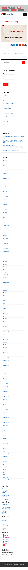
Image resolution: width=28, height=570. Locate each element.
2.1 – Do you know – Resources (8, 103)
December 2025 (6, 170)
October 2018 (5, 363)
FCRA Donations (5, 498)
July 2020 (5, 316)
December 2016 (6, 414)
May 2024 (5, 212)
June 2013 (5, 466)
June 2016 (5, 430)
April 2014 (5, 448)
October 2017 (5, 394)
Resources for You (5, 513)
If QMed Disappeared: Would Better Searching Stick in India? (14, 147)
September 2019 (6, 337)
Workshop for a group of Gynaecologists (20, 54)
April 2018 (5, 378)
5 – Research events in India (8, 113)
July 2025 (5, 183)
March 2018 (5, 381)
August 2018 (5, 368)
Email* (9, 80)
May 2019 (5, 344)
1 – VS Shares (5, 95)
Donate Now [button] (21, 10)
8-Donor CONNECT (6, 121)
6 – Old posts (5, 116)
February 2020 (5, 324)
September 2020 (6, 311)
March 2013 (5, 474)
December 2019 (6, 329)
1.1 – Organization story (7, 98)
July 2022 (4, 256)
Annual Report (5, 499)
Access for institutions (6, 505)
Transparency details (6, 496)
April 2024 (5, 214)
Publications (4, 494)
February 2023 (5, 238)
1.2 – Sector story (6, 100)
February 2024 (5, 220)
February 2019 (5, 352)
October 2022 (5, 248)
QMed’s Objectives (5, 490)
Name (9, 75)
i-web (3, 519)
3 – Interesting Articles (7, 108)
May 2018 (5, 375)
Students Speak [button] (6, 10)
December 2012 (6, 479)
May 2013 (4, 469)
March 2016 (5, 438)
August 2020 (5, 313)
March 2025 (5, 194)
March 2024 (5, 217)
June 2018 (5, 373)
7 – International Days (7, 118)
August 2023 (5, 227)
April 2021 (5, 295)
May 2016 (5, 433)
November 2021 (6, 277)
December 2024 (6, 201)
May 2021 (4, 292)
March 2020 (5, 321)
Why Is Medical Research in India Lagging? (10, 150)
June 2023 (5, 233)
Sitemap (3, 529)
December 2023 (6, 225)
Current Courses (5, 504)
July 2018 (4, 370)
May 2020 (5, 318)
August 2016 (5, 425)
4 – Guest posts (6, 111)
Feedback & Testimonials (7, 509)
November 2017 (6, 391)
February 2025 (5, 196)
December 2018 (6, 357)
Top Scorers (4, 511)
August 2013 (5, 461)
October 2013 (5, 459)
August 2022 (5, 253)
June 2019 (5, 342)
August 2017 (5, 399)
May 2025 (5, 188)
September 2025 (6, 178)
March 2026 (5, 162)
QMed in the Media (5, 495)
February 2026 (5, 165)
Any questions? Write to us (6, 559)
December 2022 (6, 243)
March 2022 (5, 266)
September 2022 (6, 251)
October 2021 (5, 279)
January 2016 (5, 443)
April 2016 (5, 435)
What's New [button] (14, 10)
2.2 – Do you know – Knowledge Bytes (10, 105)
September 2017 (6, 396)
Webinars (4, 512)
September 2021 (6, 282)
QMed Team (4, 492)
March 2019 (5, 349)
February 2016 (5, 440)
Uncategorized (5, 126)
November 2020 (6, 308)
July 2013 (4, 464)
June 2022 (5, 259)
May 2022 (5, 261)
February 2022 (5, 269)
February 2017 (5, 409)
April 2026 (5, 160)
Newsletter (4, 528)
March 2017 (5, 407)
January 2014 (5, 451)
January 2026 (5, 168)
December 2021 (6, 274)
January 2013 (5, 477)
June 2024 (5, 209)
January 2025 (5, 199)
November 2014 (6, 446)
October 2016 (5, 420)
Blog (3, 523)
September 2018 (6, 365)
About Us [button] (4, 7)
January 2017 (5, 412)
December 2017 (6, 388)
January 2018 (5, 386)
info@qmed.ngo (6, 558)
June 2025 (5, 186)
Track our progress (5, 491)
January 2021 (5, 303)
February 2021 (5, 300)
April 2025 (5, 191)
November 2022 (6, 246)
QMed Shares (5, 124)
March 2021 (5, 298)
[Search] (23, 62)
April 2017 (5, 404)
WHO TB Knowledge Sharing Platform (10, 145)
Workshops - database (6, 525)
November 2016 (6, 417)
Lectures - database (6, 527)
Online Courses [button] (12, 7)
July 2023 (4, 230)
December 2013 (6, 453)
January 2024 (5, 222)
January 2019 (5, 355)
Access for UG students (6, 508)
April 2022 (5, 264)
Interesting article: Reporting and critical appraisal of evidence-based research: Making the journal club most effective (13, 141)
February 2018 (5, 383)
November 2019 (6, 331)
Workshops (4, 520)
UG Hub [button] (19, 7)
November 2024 (6, 204)
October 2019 (5, 334)
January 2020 (5, 326)
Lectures (4, 521)
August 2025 (5, 181)
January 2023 (5, 240)
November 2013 (6, 456)
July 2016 (4, 427)
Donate (3, 524)
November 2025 (6, 173)
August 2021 (5, 285)
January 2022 (5, 272)
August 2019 (5, 339)
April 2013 (5, 472)
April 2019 (5, 347)
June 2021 (5, 290)
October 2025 (5, 175)
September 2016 (6, 422)
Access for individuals (6, 507)
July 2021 (4, 287)
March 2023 (5, 235)
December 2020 (6, 305)
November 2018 (6, 360)
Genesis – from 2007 (6, 488)
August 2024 (5, 207)
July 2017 (4, 401)
